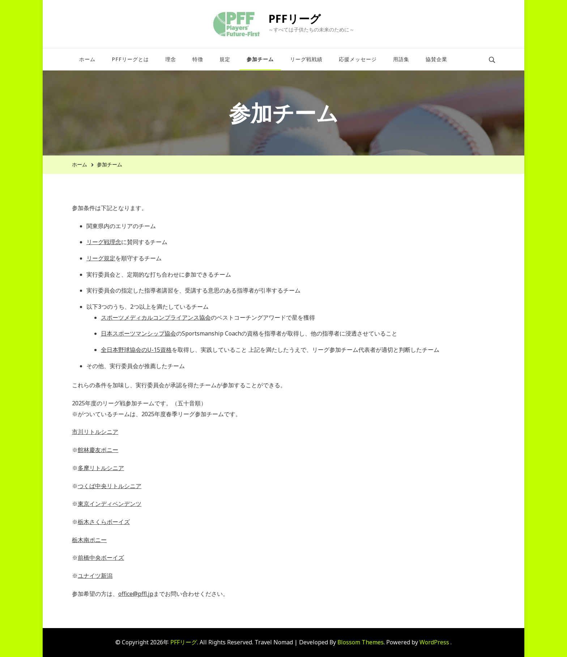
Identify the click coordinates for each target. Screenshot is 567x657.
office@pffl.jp (135, 594)
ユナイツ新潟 (95, 576)
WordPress (434, 642)
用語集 (401, 59)
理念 (170, 59)
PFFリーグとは (130, 59)
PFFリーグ (294, 18)
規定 (224, 59)
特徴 (197, 59)
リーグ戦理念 (103, 242)
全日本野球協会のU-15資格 (136, 350)
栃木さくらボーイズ (104, 522)
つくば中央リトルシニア (109, 486)
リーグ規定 (100, 258)
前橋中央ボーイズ (101, 558)
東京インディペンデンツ (109, 504)
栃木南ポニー (89, 540)
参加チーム (260, 59)
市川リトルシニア (95, 432)
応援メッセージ (358, 59)
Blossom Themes (360, 642)
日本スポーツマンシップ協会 (138, 333)
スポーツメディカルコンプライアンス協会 (156, 317)
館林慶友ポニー (98, 450)
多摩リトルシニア (101, 468)
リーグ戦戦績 (306, 59)
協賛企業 (436, 59)
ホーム (87, 59)
